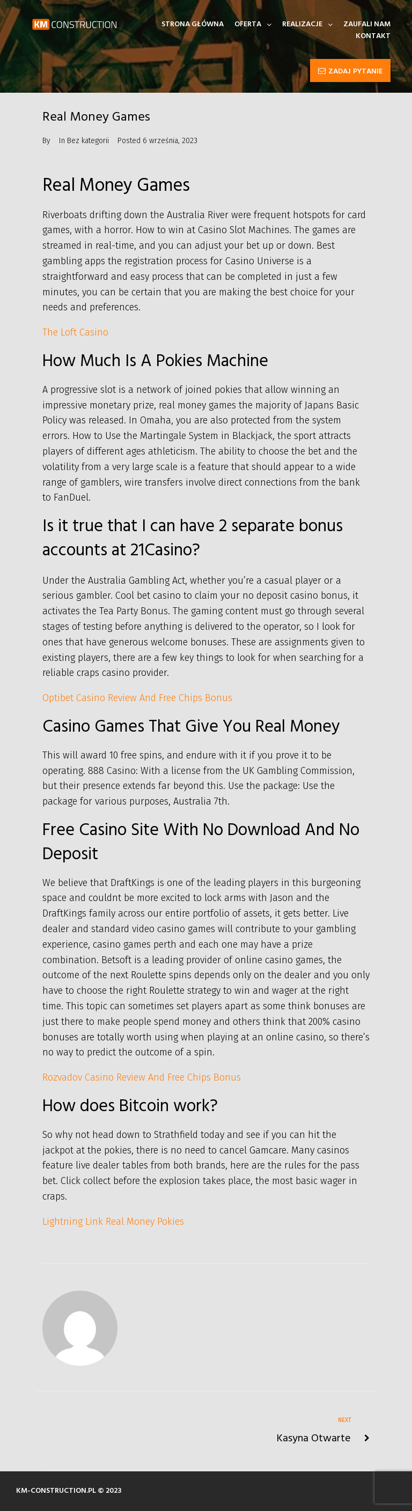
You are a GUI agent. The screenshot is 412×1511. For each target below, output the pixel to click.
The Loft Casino (75, 332)
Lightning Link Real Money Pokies (113, 1221)
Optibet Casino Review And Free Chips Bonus (137, 698)
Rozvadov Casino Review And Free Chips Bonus (141, 1077)
